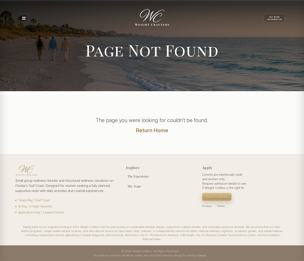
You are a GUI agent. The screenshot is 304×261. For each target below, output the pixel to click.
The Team (134, 186)
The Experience (138, 176)
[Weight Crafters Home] (152, 18)
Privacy (207, 206)
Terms (221, 206)
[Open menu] (24, 18)
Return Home (152, 130)
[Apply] (274, 18)
